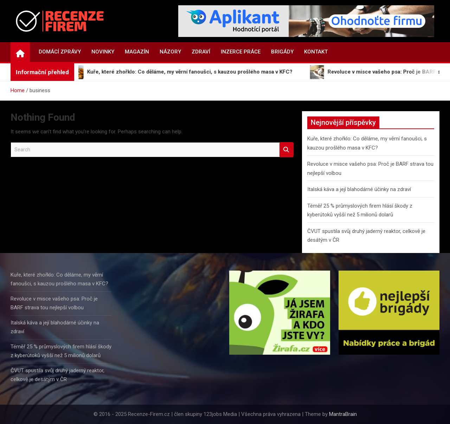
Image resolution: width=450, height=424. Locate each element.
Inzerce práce (241, 52)
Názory (170, 52)
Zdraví (201, 52)
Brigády (282, 52)
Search (286, 149)
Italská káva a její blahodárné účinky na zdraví (359, 189)
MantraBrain (343, 414)
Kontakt (316, 52)
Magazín (137, 52)
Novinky (102, 52)
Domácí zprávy (60, 52)
